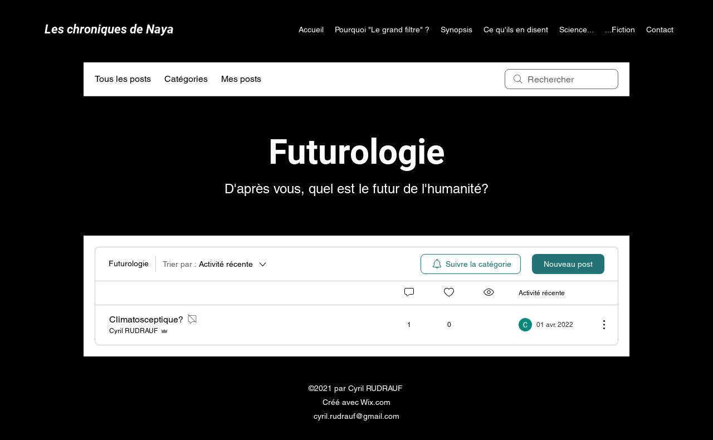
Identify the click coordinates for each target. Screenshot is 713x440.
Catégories (186, 79)
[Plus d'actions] (598, 324)
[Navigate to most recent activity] (554, 324)
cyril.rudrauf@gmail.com (356, 416)
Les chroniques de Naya (109, 29)
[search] (561, 79)
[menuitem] (471, 264)
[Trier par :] (215, 264)
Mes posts (241, 79)
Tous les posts (123, 79)
